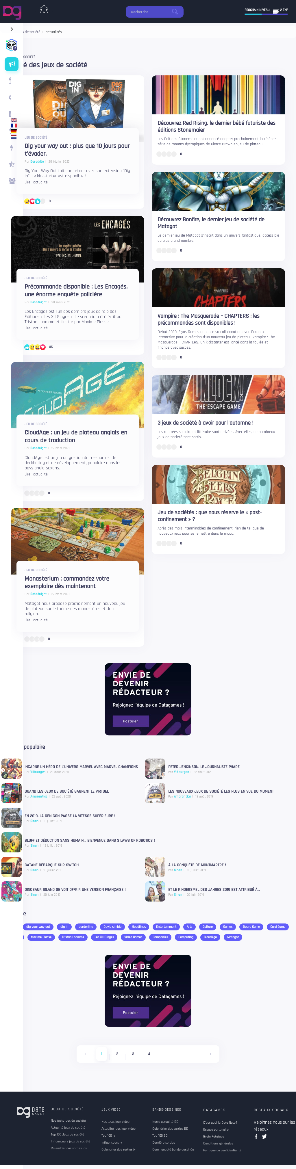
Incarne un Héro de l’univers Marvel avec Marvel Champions (81, 767)
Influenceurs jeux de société (70, 1141)
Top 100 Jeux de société (67, 1134)
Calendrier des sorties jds (69, 1148)
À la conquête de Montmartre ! (197, 865)
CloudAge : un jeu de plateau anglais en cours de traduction (76, 437)
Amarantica (182, 797)
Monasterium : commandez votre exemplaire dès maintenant (67, 583)
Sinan (178, 870)
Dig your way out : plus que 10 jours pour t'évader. (77, 150)
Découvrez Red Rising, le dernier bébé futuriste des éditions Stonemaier (216, 126)
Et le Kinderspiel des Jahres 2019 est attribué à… (214, 890)
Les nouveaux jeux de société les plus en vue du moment (221, 791)
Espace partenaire (216, 1129)
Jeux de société (67, 1109)
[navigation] (11, 28)
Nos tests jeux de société (68, 1120)
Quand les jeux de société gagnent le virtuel (67, 791)
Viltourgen (181, 772)
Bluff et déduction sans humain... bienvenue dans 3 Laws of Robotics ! (90, 841)
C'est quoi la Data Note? (220, 1123)
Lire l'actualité (36, 182)
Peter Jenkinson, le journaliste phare (204, 767)
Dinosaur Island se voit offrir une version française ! (75, 890)
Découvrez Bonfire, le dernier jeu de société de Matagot (211, 223)
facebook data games (257, 1138)
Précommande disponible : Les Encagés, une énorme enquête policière (76, 291)
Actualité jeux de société (68, 1127)
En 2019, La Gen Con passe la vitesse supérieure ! (70, 816)
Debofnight (38, 302)
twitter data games (264, 1138)
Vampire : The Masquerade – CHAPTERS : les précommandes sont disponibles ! (209, 319)
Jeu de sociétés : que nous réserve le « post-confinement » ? (210, 516)
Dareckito (37, 162)
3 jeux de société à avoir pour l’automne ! (206, 422)
